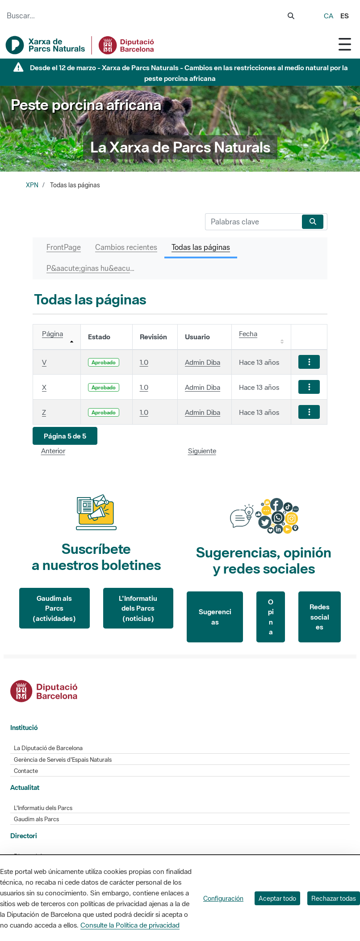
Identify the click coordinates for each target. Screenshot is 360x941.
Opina (271, 617)
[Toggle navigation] (344, 44)
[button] (65, 436)
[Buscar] (251, 221)
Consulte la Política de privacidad (130, 924)
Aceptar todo (277, 898)
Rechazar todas (333, 898)
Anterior (53, 450)
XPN (32, 185)
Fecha (248, 333)
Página (52, 333)
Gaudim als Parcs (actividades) (54, 608)
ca (328, 15)
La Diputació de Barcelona (48, 748)
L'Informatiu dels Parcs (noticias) (138, 608)
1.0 (144, 362)
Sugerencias (215, 616)
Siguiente (202, 450)
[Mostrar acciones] (309, 362)
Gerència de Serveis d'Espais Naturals (63, 760)
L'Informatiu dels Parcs (43, 808)
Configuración (223, 898)
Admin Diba (202, 362)
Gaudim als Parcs (36, 819)
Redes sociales (320, 616)
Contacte (26, 771)
